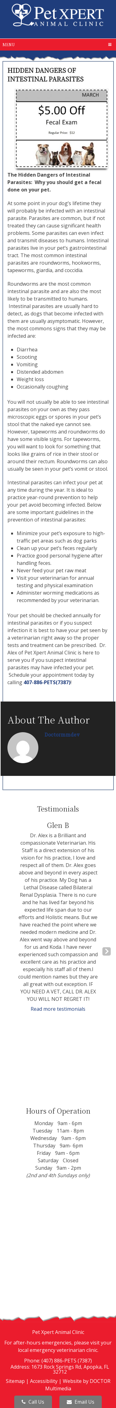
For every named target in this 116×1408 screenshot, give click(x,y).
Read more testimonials (58, 1008)
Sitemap (15, 1381)
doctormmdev (62, 734)
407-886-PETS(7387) (47, 682)
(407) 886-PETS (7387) (66, 1360)
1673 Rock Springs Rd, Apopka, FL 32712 (70, 1369)
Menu (8, 44)
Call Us (33, 1401)
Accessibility (44, 1381)
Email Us (80, 1401)
